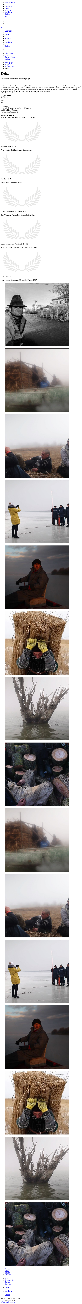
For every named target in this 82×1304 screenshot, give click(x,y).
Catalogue (8, 1291)
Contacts (8, 1275)
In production (10, 66)
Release (7, 1282)
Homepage (8, 62)
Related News (10, 57)
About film (9, 53)
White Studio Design (8, 1302)
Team (7, 55)
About (7, 1271)
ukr (6, 16)
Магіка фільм (10, 2)
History (7, 1273)
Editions (8, 1284)
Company (8, 1269)
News (7, 1287)
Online (7, 1295)
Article (7, 59)
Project (7, 64)
